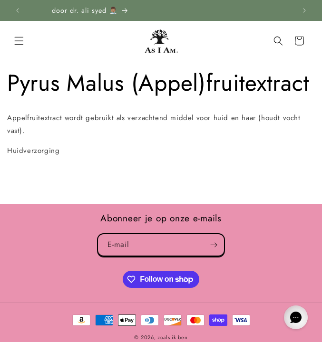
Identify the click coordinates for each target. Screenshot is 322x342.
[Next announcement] (304, 10)
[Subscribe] (213, 244)
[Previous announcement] (17, 10)
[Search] (278, 40)
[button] (19, 40)
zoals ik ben (172, 337)
